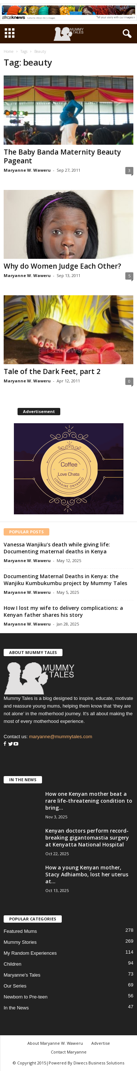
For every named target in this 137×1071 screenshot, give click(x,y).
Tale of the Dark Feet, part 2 (52, 371)
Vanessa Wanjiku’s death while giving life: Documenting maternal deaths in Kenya (57, 548)
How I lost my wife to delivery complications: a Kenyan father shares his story (63, 611)
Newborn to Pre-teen (25, 997)
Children (12, 964)
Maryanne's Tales (22, 975)
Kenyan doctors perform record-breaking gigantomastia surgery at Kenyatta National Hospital (87, 837)
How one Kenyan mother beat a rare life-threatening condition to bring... (88, 800)
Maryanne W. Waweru (27, 170)
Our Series (15, 986)
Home (9, 51)
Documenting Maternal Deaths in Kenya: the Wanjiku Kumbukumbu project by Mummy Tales (65, 580)
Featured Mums (20, 931)
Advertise (100, 1043)
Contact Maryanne (69, 1052)
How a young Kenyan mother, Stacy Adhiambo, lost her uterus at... (86, 874)
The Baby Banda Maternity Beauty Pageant (62, 156)
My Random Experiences (30, 953)
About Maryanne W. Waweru (55, 1043)
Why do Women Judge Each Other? (62, 266)
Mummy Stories (20, 942)
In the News (16, 1007)
